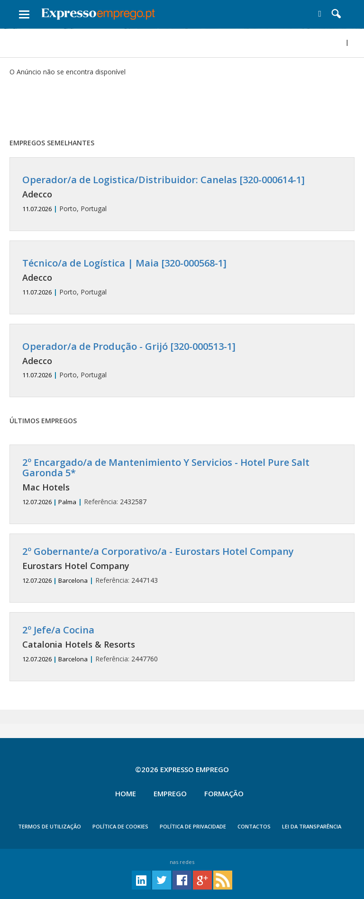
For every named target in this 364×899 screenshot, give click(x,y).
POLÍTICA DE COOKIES (120, 826)
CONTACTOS (254, 826)
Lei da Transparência (311, 826)
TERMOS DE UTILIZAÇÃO (49, 826)
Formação (224, 793)
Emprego (170, 793)
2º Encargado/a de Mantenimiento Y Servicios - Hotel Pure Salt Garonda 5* (165, 467)
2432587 (182, 481)
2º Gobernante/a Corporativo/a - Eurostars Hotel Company (158, 551)
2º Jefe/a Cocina (58, 629)
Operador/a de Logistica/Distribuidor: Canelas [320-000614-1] (163, 179)
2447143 (182, 565)
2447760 (182, 644)
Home (125, 793)
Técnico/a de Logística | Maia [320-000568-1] (124, 263)
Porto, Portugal (182, 194)
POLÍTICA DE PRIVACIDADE (193, 826)
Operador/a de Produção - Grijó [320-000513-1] (129, 346)
